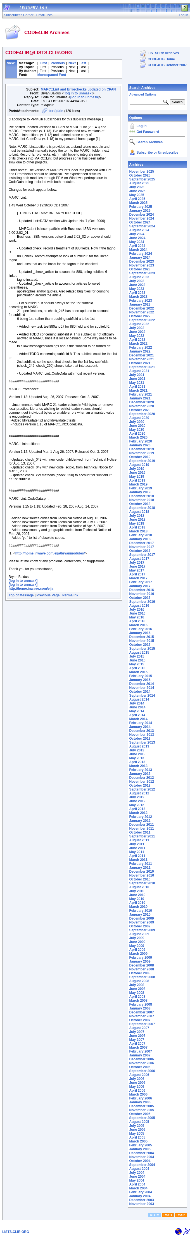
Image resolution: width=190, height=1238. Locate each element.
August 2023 (139, 277)
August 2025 (139, 183)
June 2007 (137, 1036)
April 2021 (137, 387)
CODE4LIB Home (161, 59)
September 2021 (142, 367)
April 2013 (137, 762)
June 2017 (137, 566)
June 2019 (137, 473)
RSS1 (167, 1215)
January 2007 (140, 1055)
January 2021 (140, 398)
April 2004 (137, 1184)
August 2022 (139, 324)
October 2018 (140, 504)
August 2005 (139, 1122)
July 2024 (136, 234)
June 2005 (137, 1130)
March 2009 (138, 954)
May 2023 (136, 289)
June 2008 (137, 989)
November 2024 (141, 218)
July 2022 (136, 328)
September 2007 (142, 1024)
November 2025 (141, 171)
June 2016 (137, 613)
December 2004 (141, 1153)
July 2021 (136, 375)
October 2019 (140, 457)
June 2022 (137, 332)
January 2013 (140, 774)
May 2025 (136, 195)
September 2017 (142, 555)
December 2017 (141, 543)
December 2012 (141, 778)
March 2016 (138, 625)
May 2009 (136, 946)
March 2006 (138, 1094)
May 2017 (136, 570)
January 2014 (140, 727)
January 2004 (140, 1196)
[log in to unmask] (78, 93)
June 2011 (137, 848)
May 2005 (136, 1133)
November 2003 (141, 1204)
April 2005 (137, 1137)
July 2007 (136, 1032)
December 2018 (141, 496)
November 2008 (141, 969)
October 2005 (140, 1114)
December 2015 (141, 637)
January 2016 (140, 633)
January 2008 (140, 1008)
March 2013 (138, 766)
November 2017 (141, 547)
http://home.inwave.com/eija (31, 589)
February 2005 (140, 1145)
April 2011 (137, 856)
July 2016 (136, 609)
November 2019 (141, 453)
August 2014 (139, 699)
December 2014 (141, 684)
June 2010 (137, 895)
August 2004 (139, 1169)
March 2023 (138, 297)
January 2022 (140, 351)
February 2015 (140, 676)
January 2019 (140, 492)
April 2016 (137, 621)
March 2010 (138, 907)
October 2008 (140, 973)
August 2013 (139, 746)
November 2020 (141, 406)
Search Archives (142, 88)
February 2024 (140, 254)
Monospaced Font (51, 75)
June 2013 (137, 754)
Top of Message (21, 595)
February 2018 (140, 535)
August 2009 (139, 934)
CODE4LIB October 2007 (167, 65)
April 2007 (137, 1044)
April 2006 (137, 1090)
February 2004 (140, 1192)
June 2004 (137, 1177)
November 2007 (141, 1016)
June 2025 (137, 191)
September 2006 (142, 1071)
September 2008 (142, 977)
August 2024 (139, 230)
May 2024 (136, 242)
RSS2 (180, 1215)
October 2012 (140, 785)
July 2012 (136, 797)
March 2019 (138, 484)
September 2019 (142, 461)
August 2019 (139, 465)
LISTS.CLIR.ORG (15, 1232)
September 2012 (142, 789)
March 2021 (138, 390)
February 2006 (140, 1098)
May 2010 (136, 899)
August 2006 (139, 1075)
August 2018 (139, 512)
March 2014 (138, 719)
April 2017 (137, 574)
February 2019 (140, 488)
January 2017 (140, 586)
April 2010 (137, 903)
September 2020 (142, 414)
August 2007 (139, 1028)
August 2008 (139, 981)
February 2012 (140, 817)
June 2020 (137, 426)
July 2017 (136, 563)
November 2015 (141, 641)
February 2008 (140, 1004)
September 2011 (142, 836)
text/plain (56, 111)
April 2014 (137, 715)
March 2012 (138, 813)
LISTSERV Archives (163, 53)
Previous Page (48, 595)
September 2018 (142, 508)
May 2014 (136, 711)
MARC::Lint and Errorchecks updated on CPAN (78, 89)
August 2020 (139, 418)
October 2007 (140, 1020)
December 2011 (141, 825)
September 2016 (142, 602)
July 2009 (136, 938)
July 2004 (136, 1173)
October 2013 (140, 739)
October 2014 (140, 692)
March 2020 (138, 437)
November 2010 (141, 875)
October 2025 (140, 175)
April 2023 (137, 293)
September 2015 (142, 649)
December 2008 (141, 965)
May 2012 (136, 805)
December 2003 (141, 1200)
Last (82, 63)
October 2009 (140, 926)
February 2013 (140, 770)
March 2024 (138, 250)
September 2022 (142, 320)
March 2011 (138, 860)
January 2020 (140, 445)
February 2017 (140, 582)
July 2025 (136, 187)
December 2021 (141, 355)
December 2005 (141, 1106)
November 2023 (141, 265)
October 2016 (140, 598)
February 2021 (140, 394)
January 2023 (140, 304)
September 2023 (142, 273)
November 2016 (141, 594)
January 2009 (140, 961)
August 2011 (139, 840)
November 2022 (141, 312)
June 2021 (137, 379)
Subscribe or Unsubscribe (157, 152)
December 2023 (141, 261)
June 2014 (137, 707)
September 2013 (142, 742)
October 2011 (140, 832)
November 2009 (141, 922)
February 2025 (140, 207)
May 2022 (136, 336)
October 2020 (140, 410)
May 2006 (136, 1087)
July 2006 (136, 1079)
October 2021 (140, 363)
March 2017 (138, 578)
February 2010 (140, 911)
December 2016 (141, 590)
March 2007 (138, 1047)
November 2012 (141, 782)
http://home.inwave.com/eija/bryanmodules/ (50, 553)
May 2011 (136, 852)
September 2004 (142, 1165)
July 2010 (136, 891)
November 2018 (141, 500)
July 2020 (136, 422)
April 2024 (137, 246)
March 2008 (138, 1001)
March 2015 (138, 672)
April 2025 (137, 199)
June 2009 (137, 942)
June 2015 (137, 660)
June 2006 (137, 1083)
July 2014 (136, 703)
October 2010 (140, 879)
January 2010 (140, 914)
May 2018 (136, 523)
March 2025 (138, 203)
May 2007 (136, 1040)
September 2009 (142, 930)
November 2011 (141, 828)
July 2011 (136, 844)
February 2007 (140, 1051)
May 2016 (136, 617)
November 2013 (141, 735)
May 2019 (136, 476)
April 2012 (137, 809)
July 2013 (136, 750)
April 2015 (137, 668)
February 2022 (140, 347)
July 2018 (136, 516)
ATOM (154, 1215)
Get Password (148, 132)
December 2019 (141, 449)
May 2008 (136, 993)
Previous (58, 63)
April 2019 (137, 480)
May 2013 (136, 758)
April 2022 (137, 340)
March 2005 (138, 1141)
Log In (142, 126)
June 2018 (137, 520)
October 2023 (140, 269)
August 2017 (139, 559)
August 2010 (139, 887)
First (43, 63)
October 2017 (140, 551)
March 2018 (138, 531)
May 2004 (136, 1180)
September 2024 (142, 226)
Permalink (70, 595)
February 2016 (140, 629)
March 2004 (138, 1188)
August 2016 (139, 606)
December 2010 (141, 871)
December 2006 (141, 1059)
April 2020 (137, 433)
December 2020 (141, 402)
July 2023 (136, 281)
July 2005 (136, 1126)
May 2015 (136, 664)
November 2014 (141, 688)
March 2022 (138, 344)
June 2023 (137, 285)
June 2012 (137, 801)
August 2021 (139, 371)
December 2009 (141, 918)
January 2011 (140, 868)
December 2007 (141, 1012)
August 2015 (139, 652)
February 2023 (140, 301)
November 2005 (141, 1110)
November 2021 (141, 359)
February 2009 (140, 958)
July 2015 (136, 656)
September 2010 (142, 883)
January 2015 (140, 680)
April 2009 (137, 950)
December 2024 (141, 214)
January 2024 (140, 257)
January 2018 (140, 539)
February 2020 (140, 441)
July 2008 (136, 985)
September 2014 (142, 695)
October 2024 (140, 222)
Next (72, 63)
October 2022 (140, 316)
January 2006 (140, 1102)
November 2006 (141, 1063)
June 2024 (137, 238)
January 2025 (140, 211)
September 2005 (142, 1118)
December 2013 (141, 731)
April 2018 (137, 527)
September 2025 (142, 179)
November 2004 (141, 1157)
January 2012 (140, 821)
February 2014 (140, 723)
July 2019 (136, 469)
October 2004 (140, 1161)
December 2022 (141, 308)
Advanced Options (142, 94)
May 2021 (136, 383)
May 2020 (136, 430)
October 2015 (140, 645)
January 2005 (140, 1149)
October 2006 (140, 1067)
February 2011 (140, 864)
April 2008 (137, 997)
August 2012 (139, 793)
